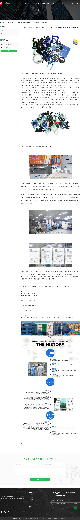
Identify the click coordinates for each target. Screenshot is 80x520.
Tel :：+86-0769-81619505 (7, 496)
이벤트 (64, 3)
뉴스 (5, 22)
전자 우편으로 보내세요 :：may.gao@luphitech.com (12, 498)
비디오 (37, 3)
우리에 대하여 (46, 3)
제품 (31, 3)
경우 (2, 33)
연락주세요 (56, 3)
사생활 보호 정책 (16, 518)
